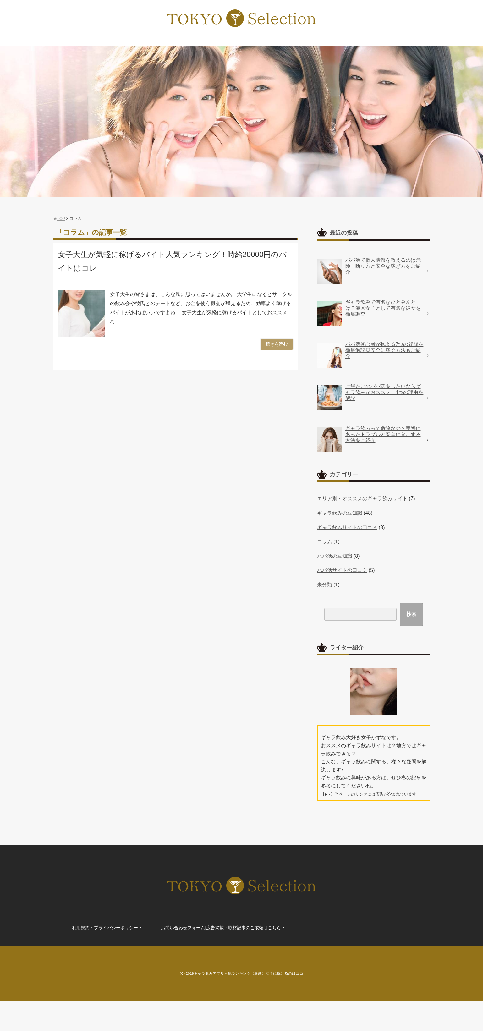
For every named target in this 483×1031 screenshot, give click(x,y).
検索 (411, 614)
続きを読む (277, 344)
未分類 (324, 584)
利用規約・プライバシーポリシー (105, 927)
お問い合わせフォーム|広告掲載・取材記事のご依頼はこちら (221, 927)
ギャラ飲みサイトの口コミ (347, 527)
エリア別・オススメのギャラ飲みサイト (362, 498)
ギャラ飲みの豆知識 (339, 513)
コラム (324, 541)
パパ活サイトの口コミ (342, 570)
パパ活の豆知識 (334, 556)
